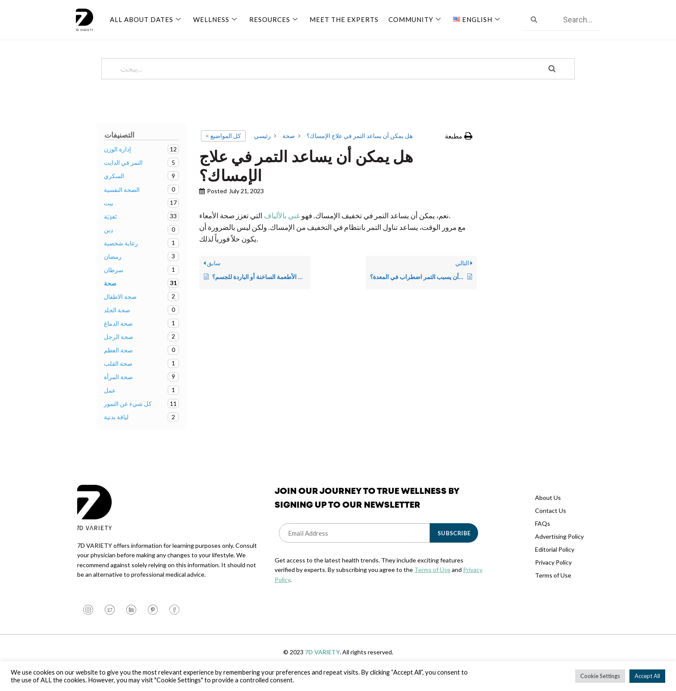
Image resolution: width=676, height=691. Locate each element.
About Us (548, 508)
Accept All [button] (647, 675)
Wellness (214, 18)
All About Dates (146, 18)
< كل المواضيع (223, 146)
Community (410, 18)
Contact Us (550, 521)
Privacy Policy (553, 572)
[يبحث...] (327, 79)
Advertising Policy (559, 546)
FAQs (542, 533)
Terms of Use (432, 580)
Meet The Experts (340, 18)
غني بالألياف (282, 225)
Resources (271, 18)
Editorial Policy (554, 559)
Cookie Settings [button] (600, 675)
